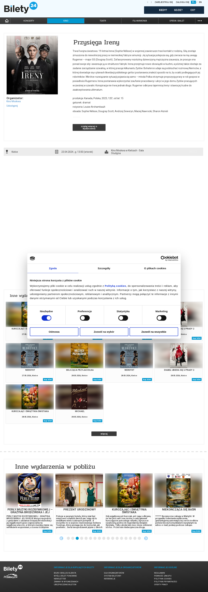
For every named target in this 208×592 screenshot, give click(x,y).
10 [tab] (108, 538)
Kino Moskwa (13, 101)
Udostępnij (12, 105)
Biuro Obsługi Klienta (65, 573)
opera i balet (176, 20)
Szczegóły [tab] (104, 268)
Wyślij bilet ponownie (65, 576)
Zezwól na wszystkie (154, 331)
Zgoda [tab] (53, 268)
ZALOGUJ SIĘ (182, 2)
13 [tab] (121, 538)
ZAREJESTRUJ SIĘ (164, 2)
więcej (104, 433)
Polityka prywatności (165, 582)
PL (193, 2)
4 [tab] (82, 538)
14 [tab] (126, 538)
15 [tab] (130, 538)
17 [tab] (139, 538)
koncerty (29, 20)
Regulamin (159, 573)
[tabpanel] (30, 503)
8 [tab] (99, 538)
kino (65, 20)
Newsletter (60, 579)
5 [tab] (86, 538)
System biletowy (112, 576)
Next (146, 538)
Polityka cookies (163, 579)
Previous (61, 538)
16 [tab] (135, 538)
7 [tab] (95, 538)
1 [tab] (68, 538)
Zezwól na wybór (104, 331)
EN (200, 2)
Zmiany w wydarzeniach (66, 582)
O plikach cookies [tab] (155, 268)
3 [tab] (77, 538)
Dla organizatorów (114, 573)
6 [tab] (90, 538)
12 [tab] (117, 538)
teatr (103, 20)
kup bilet (197, 338)
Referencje (109, 579)
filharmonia (140, 20)
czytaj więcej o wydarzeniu (89, 127)
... (199, 20)
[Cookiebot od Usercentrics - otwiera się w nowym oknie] (163, 258)
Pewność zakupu (163, 576)
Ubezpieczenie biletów (65, 584)
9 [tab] (104, 538)
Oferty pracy (161, 584)
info (193, 152)
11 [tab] (113, 538)
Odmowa (54, 331)
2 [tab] (73, 538)
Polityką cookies (115, 285)
